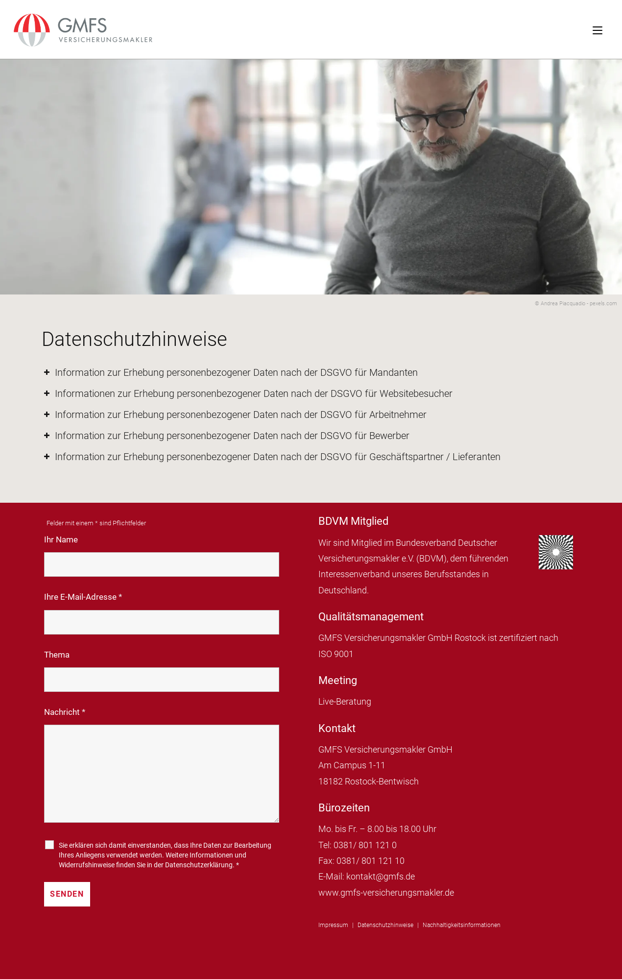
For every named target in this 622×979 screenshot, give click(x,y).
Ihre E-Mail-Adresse (83, 597)
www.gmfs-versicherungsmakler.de (386, 892)
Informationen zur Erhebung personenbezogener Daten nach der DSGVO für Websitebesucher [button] (247, 393)
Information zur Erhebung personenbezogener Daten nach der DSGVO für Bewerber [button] (225, 435)
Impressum (333, 925)
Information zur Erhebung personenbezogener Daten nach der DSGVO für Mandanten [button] (230, 372)
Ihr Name (61, 539)
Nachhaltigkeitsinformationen (462, 925)
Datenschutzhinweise (385, 925)
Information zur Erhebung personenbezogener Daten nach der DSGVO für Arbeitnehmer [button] (234, 414)
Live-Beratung (344, 701)
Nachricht (64, 712)
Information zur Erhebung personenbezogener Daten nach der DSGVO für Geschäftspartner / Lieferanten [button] (271, 457)
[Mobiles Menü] (607, 29)
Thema (57, 655)
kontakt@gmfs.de (380, 876)
